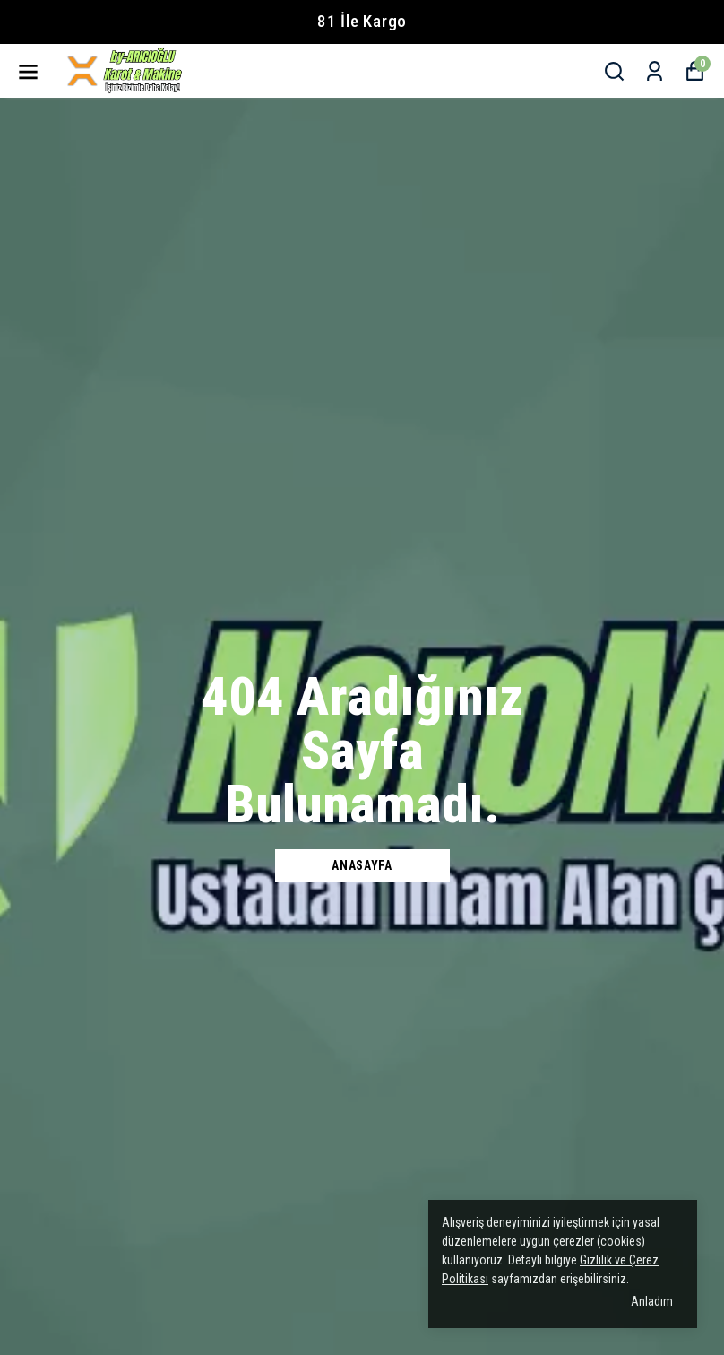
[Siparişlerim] (654, 71)
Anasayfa (362, 865)
